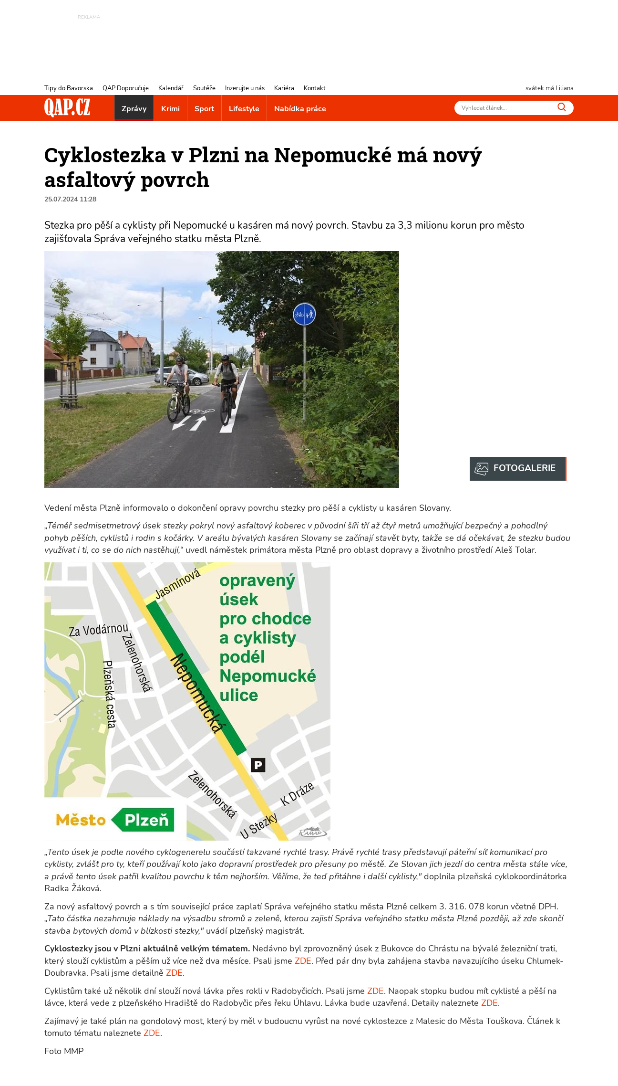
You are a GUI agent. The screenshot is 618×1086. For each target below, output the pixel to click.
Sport (204, 109)
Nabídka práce (300, 109)
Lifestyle (244, 109)
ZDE (303, 961)
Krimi (170, 109)
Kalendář (171, 88)
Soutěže (204, 88)
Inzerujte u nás (245, 88)
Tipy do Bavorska (68, 88)
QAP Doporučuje (126, 88)
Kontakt (315, 88)
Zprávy (134, 109)
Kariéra (284, 88)
